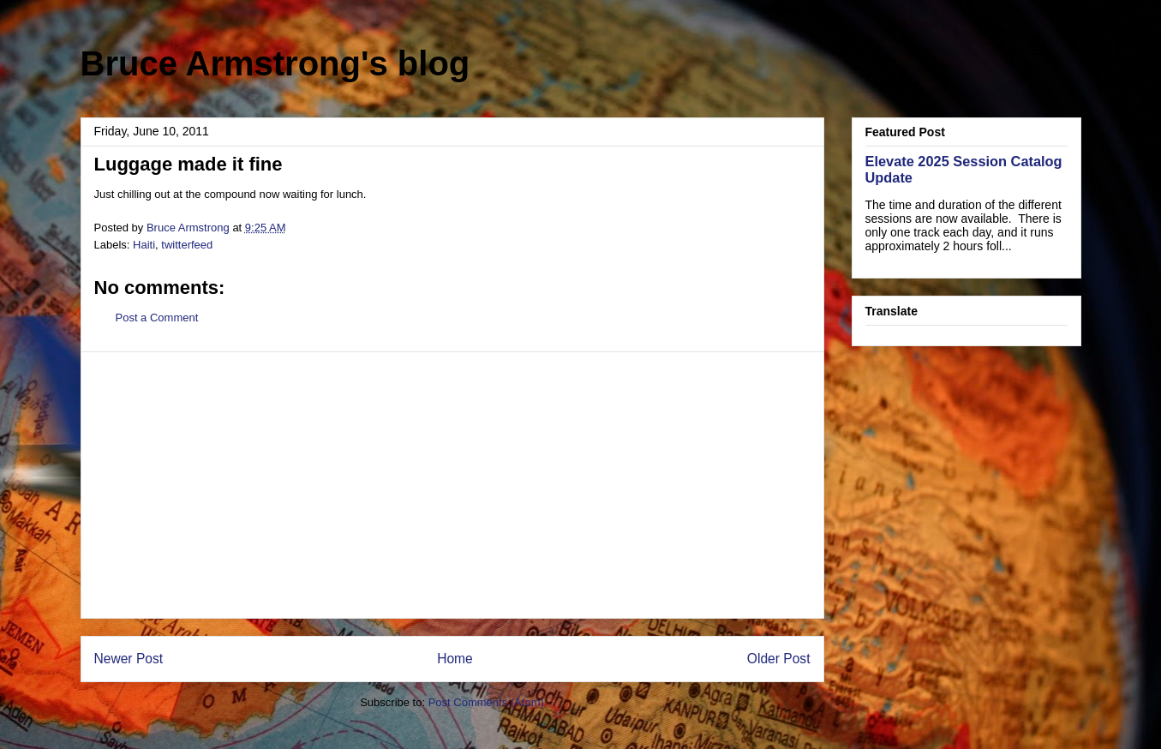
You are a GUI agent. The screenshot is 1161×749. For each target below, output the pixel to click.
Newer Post (129, 658)
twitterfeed (186, 244)
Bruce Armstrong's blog (275, 63)
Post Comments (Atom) (486, 702)
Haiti (144, 244)
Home (455, 658)
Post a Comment (157, 317)
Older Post (779, 658)
